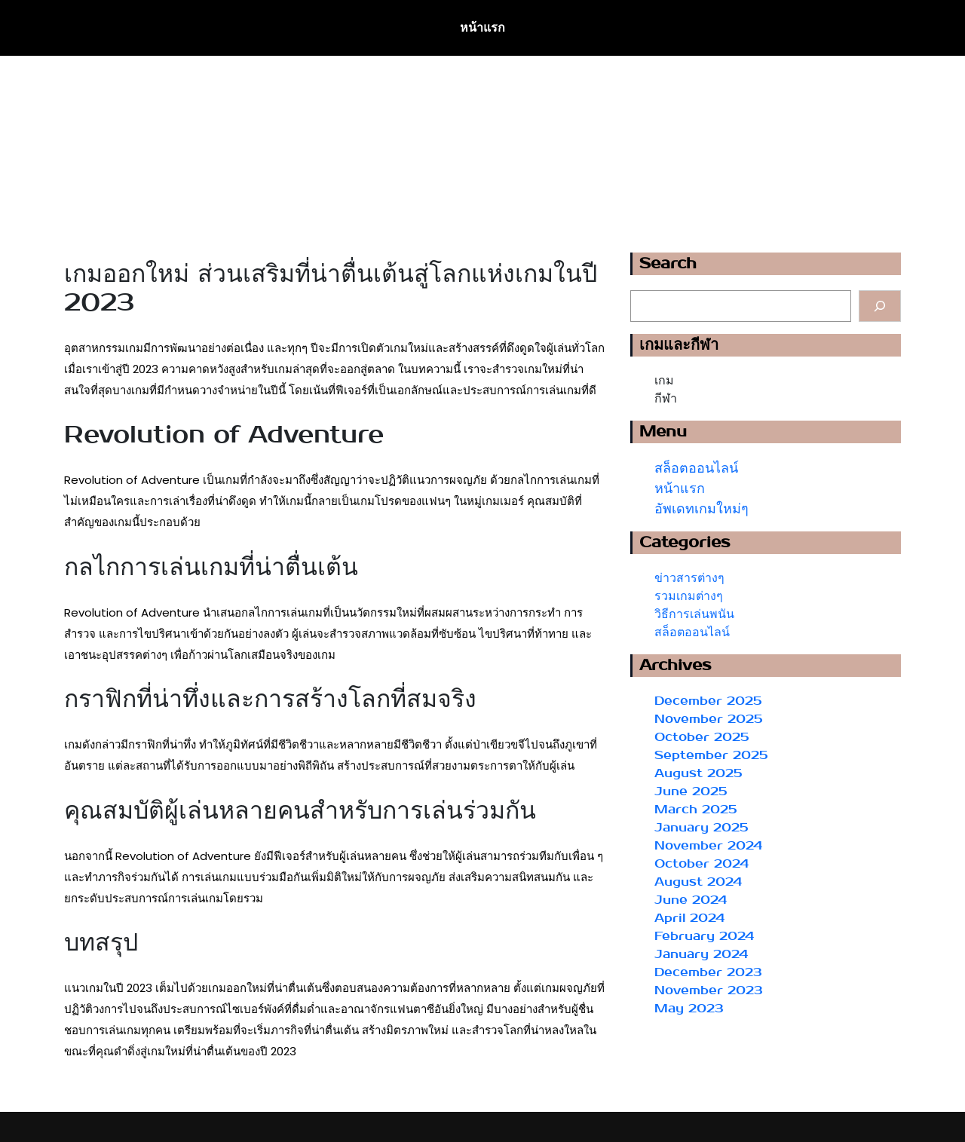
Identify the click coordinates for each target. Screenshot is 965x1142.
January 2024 (701, 954)
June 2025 (691, 791)
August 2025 (698, 773)
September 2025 (711, 755)
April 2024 (689, 918)
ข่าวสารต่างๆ (689, 578)
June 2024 (690, 900)
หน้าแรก (482, 27)
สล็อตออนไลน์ (696, 468)
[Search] (880, 306)
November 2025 (708, 719)
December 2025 (708, 701)
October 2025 (701, 737)
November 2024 (708, 845)
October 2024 (701, 863)
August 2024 (698, 881)
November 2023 (708, 990)
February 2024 (704, 936)
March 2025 (695, 809)
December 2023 (708, 972)
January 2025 (701, 827)
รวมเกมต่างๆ (688, 596)
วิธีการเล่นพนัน (694, 614)
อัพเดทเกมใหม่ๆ (701, 509)
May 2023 (689, 1008)
